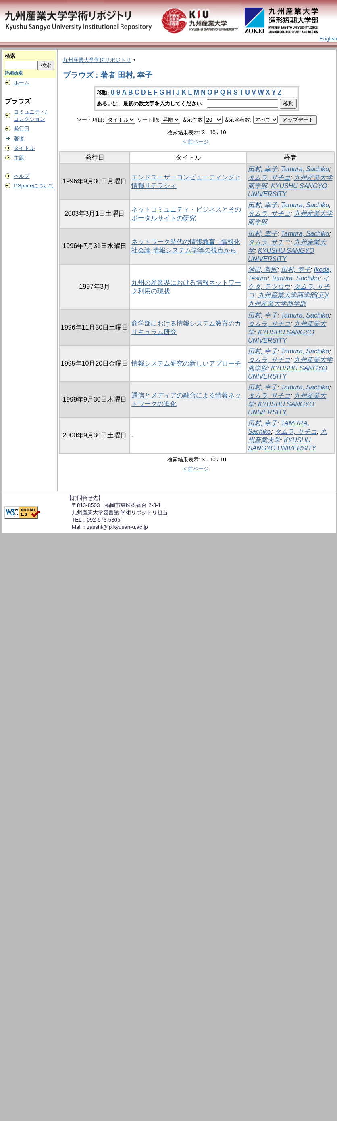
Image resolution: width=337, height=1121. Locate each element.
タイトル (24, 148)
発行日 (21, 129)
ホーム (21, 83)
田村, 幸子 (262, 169)
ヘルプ (21, 176)
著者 (19, 138)
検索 (10, 56)
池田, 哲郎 (262, 269)
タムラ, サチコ (269, 177)
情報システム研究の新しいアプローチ (186, 363)
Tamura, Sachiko (305, 169)
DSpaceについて (34, 186)
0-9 (115, 92)
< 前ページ (196, 142)
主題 (19, 158)
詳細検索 (14, 72)
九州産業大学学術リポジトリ (97, 60)
